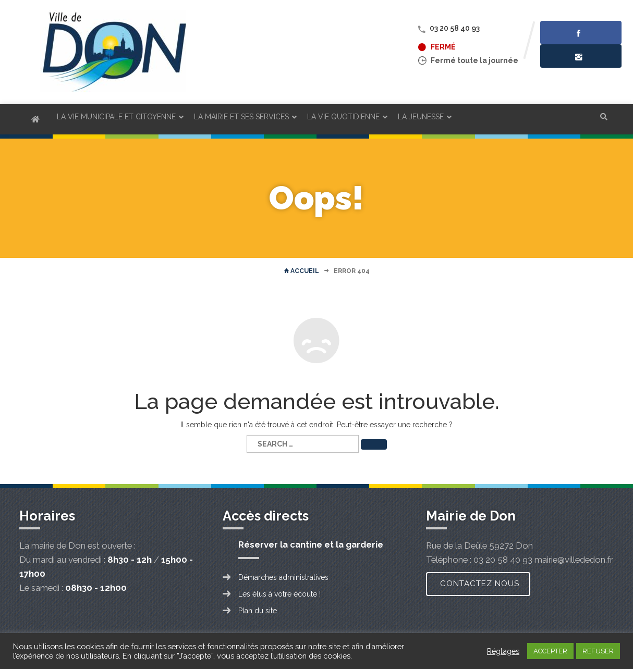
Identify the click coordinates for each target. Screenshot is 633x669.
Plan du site (257, 610)
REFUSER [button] (598, 651)
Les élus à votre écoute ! (279, 594)
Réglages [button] (503, 651)
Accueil (301, 271)
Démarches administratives (283, 577)
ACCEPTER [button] (550, 651)
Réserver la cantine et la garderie (310, 544)
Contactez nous (479, 583)
